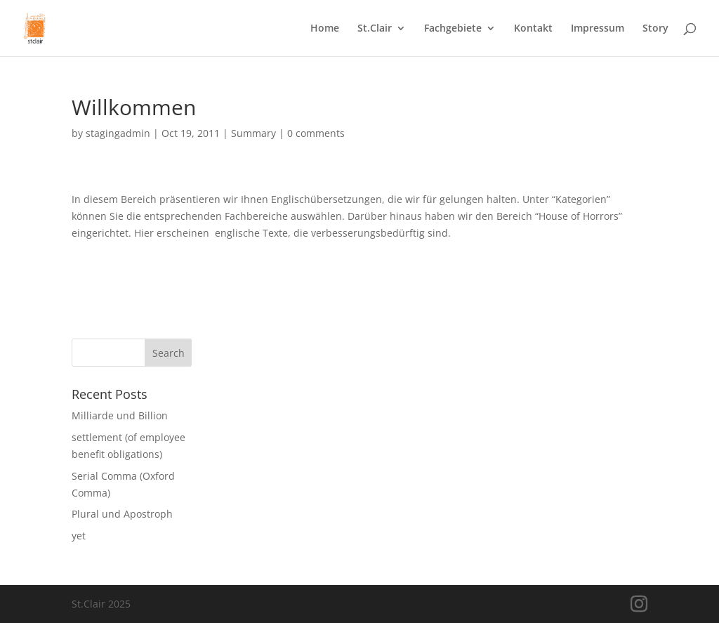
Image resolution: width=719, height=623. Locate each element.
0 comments (316, 133)
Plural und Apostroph (122, 513)
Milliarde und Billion (120, 415)
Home (324, 28)
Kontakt (533, 28)
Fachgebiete (453, 28)
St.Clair (374, 28)
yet (79, 535)
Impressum (597, 28)
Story (655, 28)
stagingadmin (118, 133)
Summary (253, 133)
